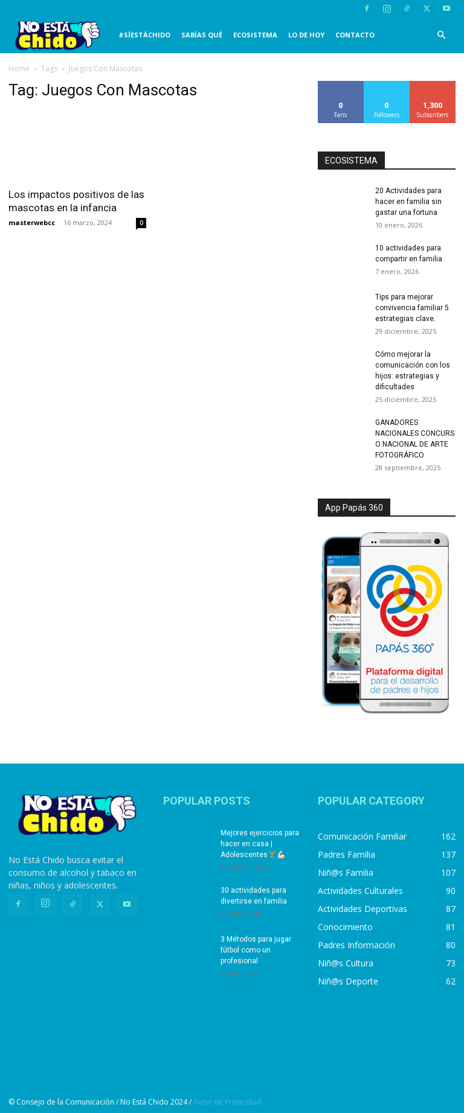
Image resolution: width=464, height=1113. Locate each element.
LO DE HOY (306, 34)
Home (19, 68)
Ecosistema (255, 34)
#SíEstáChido (144, 34)
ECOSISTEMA (351, 160)
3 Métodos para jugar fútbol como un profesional (256, 950)
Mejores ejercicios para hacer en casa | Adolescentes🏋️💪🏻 (260, 844)
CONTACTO (355, 34)
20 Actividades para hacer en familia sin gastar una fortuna (408, 202)
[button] (441, 35)
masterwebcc (31, 222)
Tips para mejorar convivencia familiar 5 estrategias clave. (412, 308)
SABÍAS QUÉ (201, 34)
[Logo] (60, 35)
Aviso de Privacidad (227, 1102)
